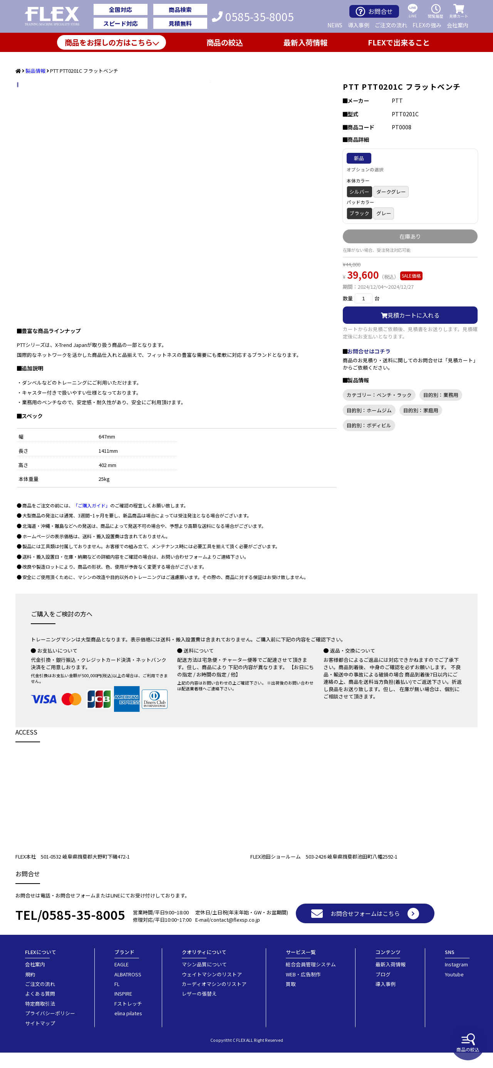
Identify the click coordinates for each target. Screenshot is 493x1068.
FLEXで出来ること (399, 42)
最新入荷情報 (305, 42)
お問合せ (374, 11)
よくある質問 (40, 1009)
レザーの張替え (199, 1009)
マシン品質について (204, 979)
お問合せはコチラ (369, 351)
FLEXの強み (427, 25)
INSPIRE (123, 1009)
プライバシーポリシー (50, 1028)
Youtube (454, 989)
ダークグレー (391, 191)
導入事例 (358, 25)
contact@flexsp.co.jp (235, 935)
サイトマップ (40, 1038)
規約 (30, 989)
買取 (291, 999)
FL (116, 999)
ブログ (383, 989)
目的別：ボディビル (369, 425)
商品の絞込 (468, 1043)
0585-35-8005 (253, 16)
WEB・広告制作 (303, 989)
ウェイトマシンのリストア (212, 989)
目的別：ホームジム (369, 410)
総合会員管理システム (311, 979)
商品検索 (180, 9)
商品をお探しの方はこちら (109, 42)
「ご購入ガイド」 (91, 520)
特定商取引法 (40, 1019)
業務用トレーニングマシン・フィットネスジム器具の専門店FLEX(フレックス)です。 (56, 16)
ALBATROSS (127, 989)
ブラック (359, 213)
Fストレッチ (128, 1019)
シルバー (359, 191)
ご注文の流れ (391, 25)
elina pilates (128, 1028)
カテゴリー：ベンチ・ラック (379, 394)
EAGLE (121, 979)
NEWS (334, 25)
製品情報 (35, 70)
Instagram (456, 979)
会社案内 (457, 25)
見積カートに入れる (410, 315)
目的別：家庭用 (420, 410)
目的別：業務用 (440, 394)
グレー (383, 213)
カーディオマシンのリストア (214, 999)
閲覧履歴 (435, 11)
